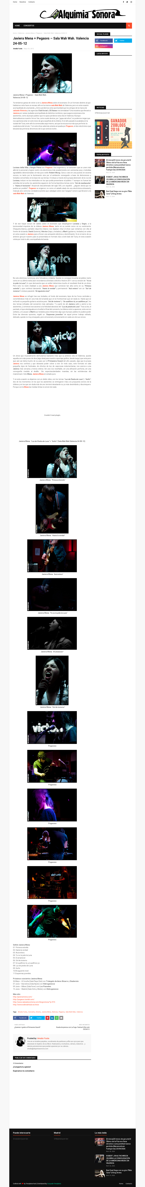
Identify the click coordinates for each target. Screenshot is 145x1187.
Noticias (55, 1012)
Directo (38, 1012)
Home (15, 2)
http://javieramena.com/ (22, 997)
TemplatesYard (31, 1184)
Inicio (15, 33)
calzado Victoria (20, 111)
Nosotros (23, 2)
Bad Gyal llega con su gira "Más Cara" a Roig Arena (119, 192)
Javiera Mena (47, 103)
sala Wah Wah (56, 105)
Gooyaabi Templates (54, 1184)
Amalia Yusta (17, 49)
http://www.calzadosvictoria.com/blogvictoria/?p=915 (34, 1002)
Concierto (31, 1012)
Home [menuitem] (17, 26)
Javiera (16, 113)
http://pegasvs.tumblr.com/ (23, 999)
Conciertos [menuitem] (29, 26)
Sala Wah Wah (71, 1012)
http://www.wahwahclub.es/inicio (26, 1005)
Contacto (31, 2)
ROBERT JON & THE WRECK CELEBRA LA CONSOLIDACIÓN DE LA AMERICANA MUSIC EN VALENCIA (118, 180)
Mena (26, 387)
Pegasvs (69, 126)
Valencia (21, 33)
